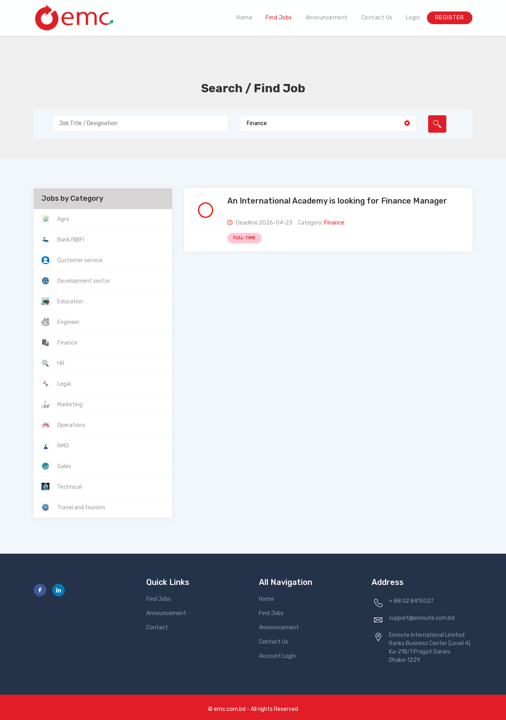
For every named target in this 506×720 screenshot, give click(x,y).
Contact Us (377, 17)
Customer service (80, 260)
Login (413, 17)
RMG (63, 445)
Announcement (327, 17)
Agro (63, 219)
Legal (64, 384)
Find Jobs (279, 17)
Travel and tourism (81, 507)
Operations (71, 425)
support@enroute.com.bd (422, 618)
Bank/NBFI (70, 239)
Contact (157, 627)
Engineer (68, 322)
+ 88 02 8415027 (411, 601)
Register (449, 17)
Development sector (83, 281)
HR (60, 363)
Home (244, 17)
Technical (69, 487)
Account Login (277, 656)
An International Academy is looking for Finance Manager (337, 201)
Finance (67, 342)
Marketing (70, 404)
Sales (64, 466)
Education (70, 301)
